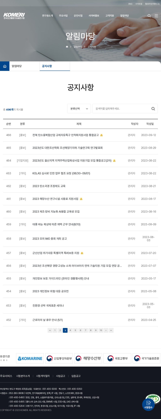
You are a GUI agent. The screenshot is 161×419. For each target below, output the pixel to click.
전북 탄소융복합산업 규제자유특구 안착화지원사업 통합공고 (68, 135)
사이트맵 (138, 4)
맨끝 (111, 330)
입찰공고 (76, 376)
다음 (106, 330)
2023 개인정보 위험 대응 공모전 (51, 291)
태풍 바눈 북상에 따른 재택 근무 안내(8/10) (56, 224)
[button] (1, 360)
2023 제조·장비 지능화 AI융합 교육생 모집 (56, 211)
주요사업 (63, 15)
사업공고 (60, 376)
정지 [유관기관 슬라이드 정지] (4, 360)
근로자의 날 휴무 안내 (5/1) (48, 320)
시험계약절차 (43, 376)
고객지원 (110, 15)
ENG (130, 4)
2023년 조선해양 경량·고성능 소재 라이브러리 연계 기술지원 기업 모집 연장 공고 (77, 265)
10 (101, 330)
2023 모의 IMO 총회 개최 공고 (50, 238)
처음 (50, 330)
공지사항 (47, 66)
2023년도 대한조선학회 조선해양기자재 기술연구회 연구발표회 (68, 147)
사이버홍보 (94, 15)
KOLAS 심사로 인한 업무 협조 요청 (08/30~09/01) (61, 173)
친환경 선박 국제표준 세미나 (48, 305)
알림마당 (124, 15)
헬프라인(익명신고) (152, 4)
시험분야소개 (23, 376)
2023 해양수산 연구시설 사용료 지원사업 (57, 198)
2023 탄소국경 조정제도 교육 (49, 186)
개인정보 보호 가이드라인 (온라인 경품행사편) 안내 (61, 278)
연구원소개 (47, 15)
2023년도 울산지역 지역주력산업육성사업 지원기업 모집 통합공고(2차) (74, 160)
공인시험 (78, 15)
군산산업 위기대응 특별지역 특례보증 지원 (58, 253)
